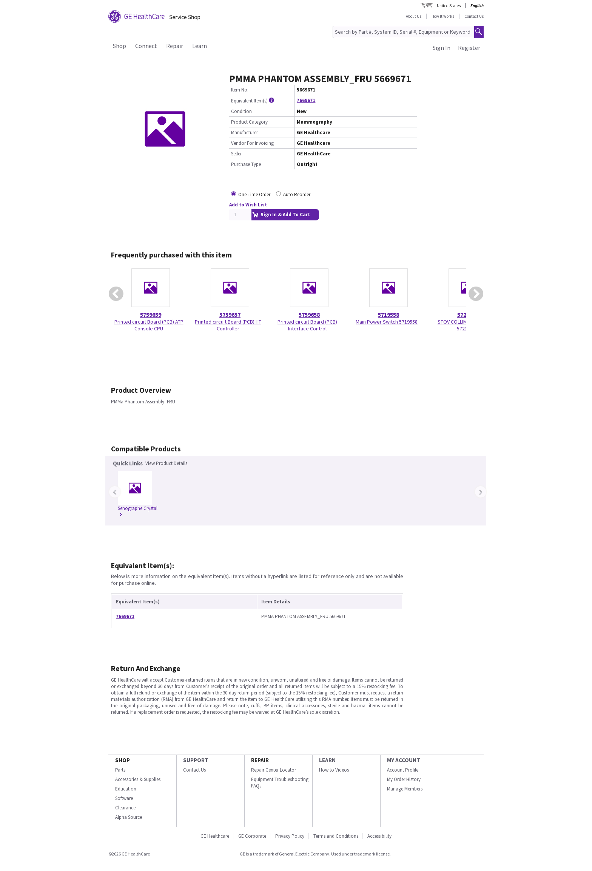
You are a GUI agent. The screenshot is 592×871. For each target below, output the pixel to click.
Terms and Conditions (335, 836)
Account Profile (402, 770)
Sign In (441, 47)
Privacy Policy (289, 836)
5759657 (229, 314)
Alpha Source (128, 817)
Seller (236, 153)
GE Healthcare (214, 836)
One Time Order (254, 194)
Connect (146, 46)
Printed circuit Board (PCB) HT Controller (228, 325)
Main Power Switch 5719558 (387, 321)
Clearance (125, 807)
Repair (174, 46)
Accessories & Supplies (137, 779)
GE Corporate (252, 836)
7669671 (306, 100)
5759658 (309, 314)
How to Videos (334, 770)
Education (125, 789)
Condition (241, 111)
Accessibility (379, 836)
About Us (413, 16)
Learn (199, 46)
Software (124, 798)
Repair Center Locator (273, 770)
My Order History (404, 779)
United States (449, 5)
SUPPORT (195, 760)
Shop (119, 46)
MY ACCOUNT (403, 760)
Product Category (249, 122)
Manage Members (404, 789)
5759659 (150, 314)
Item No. (239, 90)
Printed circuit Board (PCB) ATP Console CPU (148, 325)
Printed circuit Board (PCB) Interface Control (307, 325)
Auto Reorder (296, 194)
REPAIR (260, 760)
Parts (120, 770)
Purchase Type (246, 164)
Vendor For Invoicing (252, 143)
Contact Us (474, 16)
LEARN (327, 760)
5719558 (388, 314)
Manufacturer (244, 132)
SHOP (122, 760)
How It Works (443, 16)
